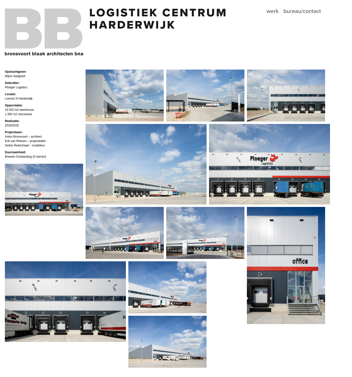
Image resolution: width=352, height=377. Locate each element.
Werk (272, 11)
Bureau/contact (302, 11)
